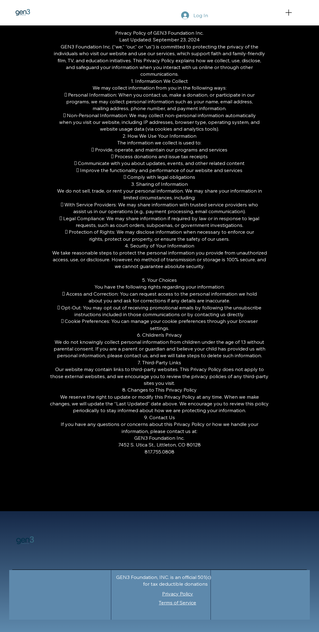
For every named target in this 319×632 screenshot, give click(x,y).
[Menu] (295, 12)
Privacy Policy (177, 594)
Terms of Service (177, 602)
